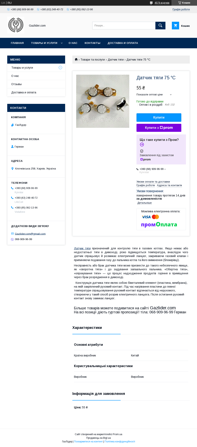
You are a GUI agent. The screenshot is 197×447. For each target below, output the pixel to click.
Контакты (92, 42)
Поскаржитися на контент (88, 441)
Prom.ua (117, 434)
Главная (17, 42)
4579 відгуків (162, 2)
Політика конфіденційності (120, 441)
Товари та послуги (92, 59)
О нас (73, 42)
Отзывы (16, 84)
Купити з (159, 128)
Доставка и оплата (123, 42)
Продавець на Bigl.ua (98, 438)
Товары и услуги (44, 42)
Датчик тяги (116, 59)
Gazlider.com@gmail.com (30, 233)
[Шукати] (160, 25)
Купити (159, 117)
